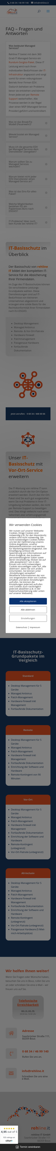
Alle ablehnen (28, 609)
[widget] (9, 1135)
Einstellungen (28, 618)
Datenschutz (21, 627)
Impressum (35, 627)
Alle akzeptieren (28, 601)
